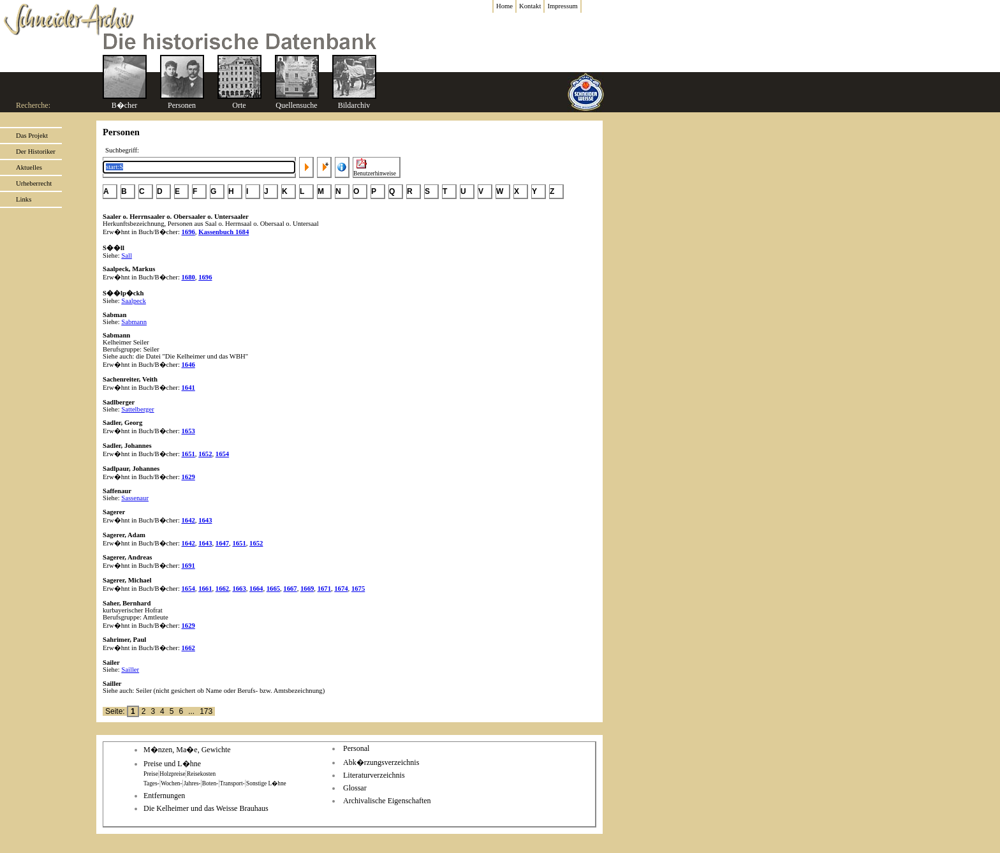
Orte (239, 105)
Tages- (151, 783)
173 (206, 711)
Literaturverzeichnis (374, 775)
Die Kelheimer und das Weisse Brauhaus (205, 808)
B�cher (125, 105)
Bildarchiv (354, 105)
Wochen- (171, 783)
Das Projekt (32, 135)
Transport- (232, 783)
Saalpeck (133, 300)
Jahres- (192, 783)
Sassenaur (135, 497)
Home (504, 6)
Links (23, 199)
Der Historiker (35, 151)
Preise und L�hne (172, 763)
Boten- (210, 783)
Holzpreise (172, 774)
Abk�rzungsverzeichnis (381, 762)
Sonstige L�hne (266, 783)
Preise (150, 774)
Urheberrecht (34, 183)
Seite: (116, 711)
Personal (356, 748)
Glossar (355, 787)
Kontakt (530, 6)
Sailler (130, 669)
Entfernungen (164, 795)
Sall (126, 255)
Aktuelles (29, 167)
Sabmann (134, 321)
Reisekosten (201, 774)
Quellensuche (296, 105)
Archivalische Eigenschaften (387, 800)
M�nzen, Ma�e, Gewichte (187, 749)
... (191, 711)
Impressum (562, 6)
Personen (182, 105)
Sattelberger (137, 409)
